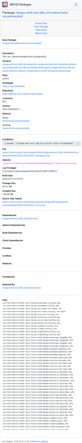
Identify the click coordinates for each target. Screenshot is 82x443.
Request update (40, 441)
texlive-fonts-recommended (15, 121)
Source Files (41, 23)
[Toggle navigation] (76, 4)
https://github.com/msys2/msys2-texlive (22, 94)
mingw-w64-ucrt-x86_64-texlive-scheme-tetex (49, 71)
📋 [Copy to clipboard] (77, 143)
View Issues (41, 30)
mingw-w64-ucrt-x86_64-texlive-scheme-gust (28, 67)
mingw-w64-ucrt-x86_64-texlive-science (21, 288)
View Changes (41, 26)
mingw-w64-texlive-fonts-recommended (21, 43)
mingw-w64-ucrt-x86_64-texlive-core (20, 218)
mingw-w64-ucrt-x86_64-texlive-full (19, 64)
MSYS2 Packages (16, 4)
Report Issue (41, 33)
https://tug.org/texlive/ (13, 86)
